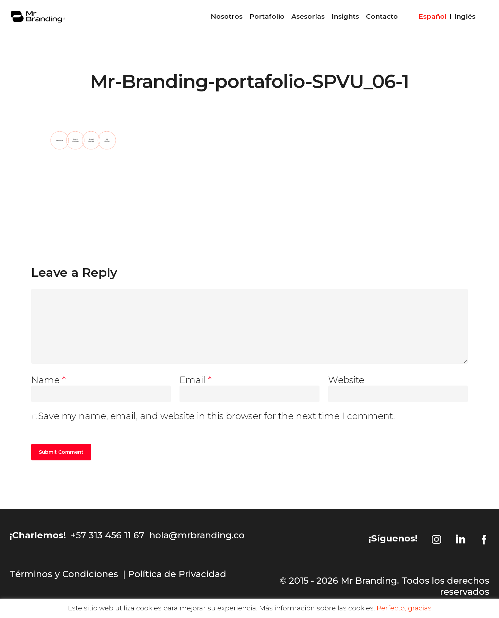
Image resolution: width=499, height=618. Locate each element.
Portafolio (267, 19)
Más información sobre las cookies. (317, 608)
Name (48, 380)
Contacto (382, 19)
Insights (345, 19)
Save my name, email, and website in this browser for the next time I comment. (216, 416)
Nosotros (227, 19)
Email (196, 380)
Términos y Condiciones (64, 574)
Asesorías (308, 19)
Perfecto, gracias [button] (404, 608)
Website (346, 380)
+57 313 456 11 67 (108, 535)
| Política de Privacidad (174, 574)
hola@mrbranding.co (197, 535)
